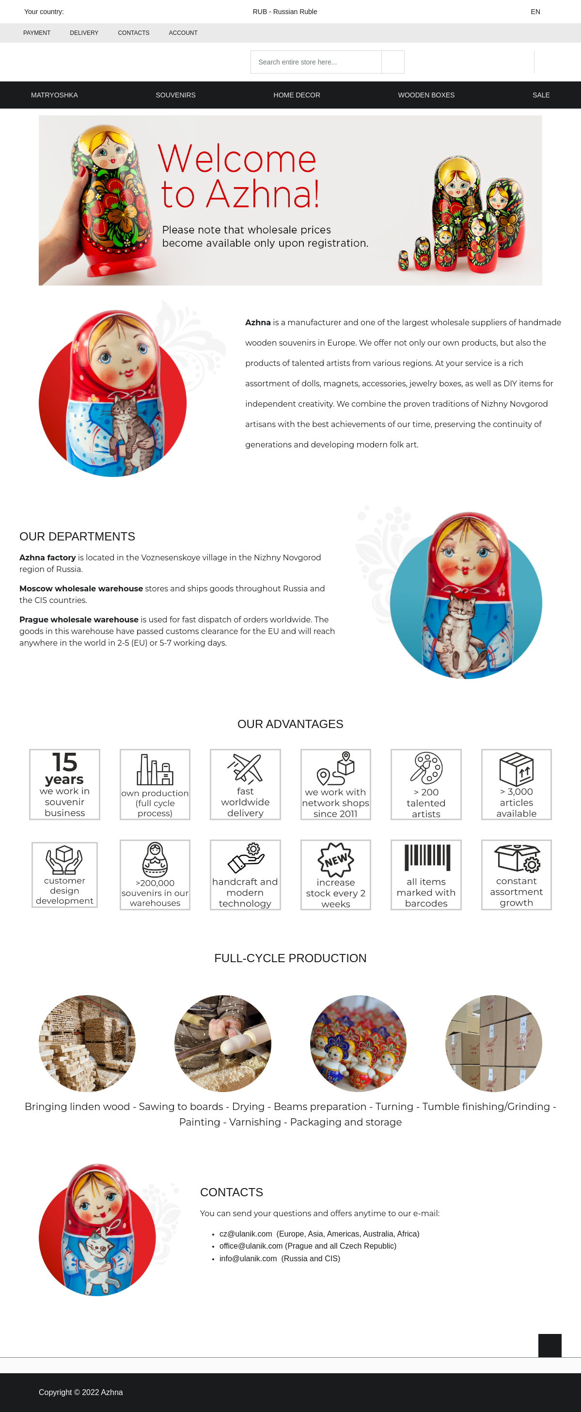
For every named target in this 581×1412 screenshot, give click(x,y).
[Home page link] (81, 62)
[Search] (393, 62)
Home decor (297, 95)
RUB (291, 11)
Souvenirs (175, 95)
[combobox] (328, 62)
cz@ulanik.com (246, 1234)
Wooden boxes (426, 95)
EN (541, 11)
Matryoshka (54, 95)
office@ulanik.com (251, 1246)
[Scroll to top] (550, 1345)
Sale (541, 95)
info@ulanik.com (248, 1258)
